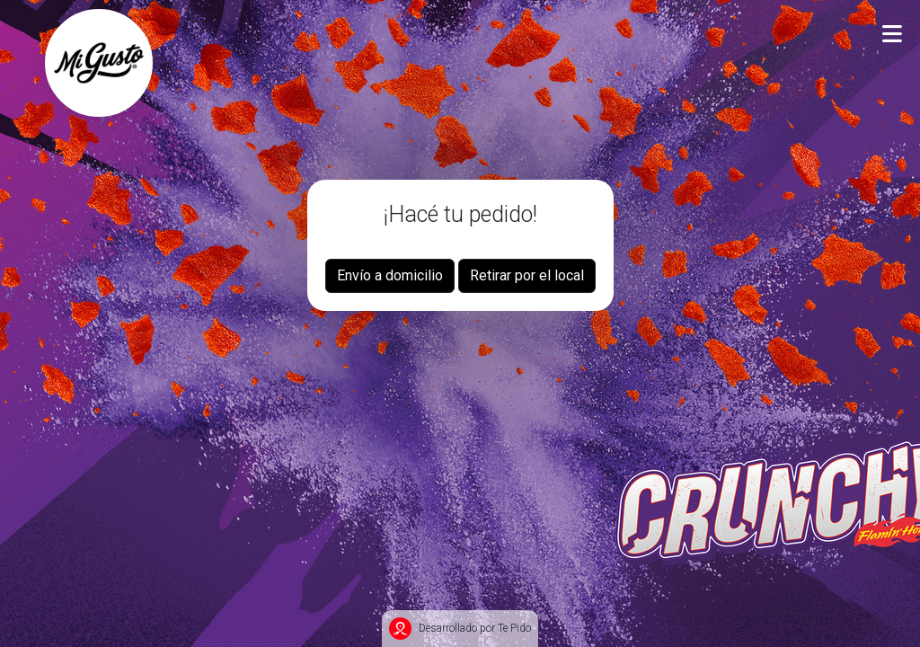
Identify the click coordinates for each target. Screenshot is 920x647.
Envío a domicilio (390, 275)
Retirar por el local (527, 275)
